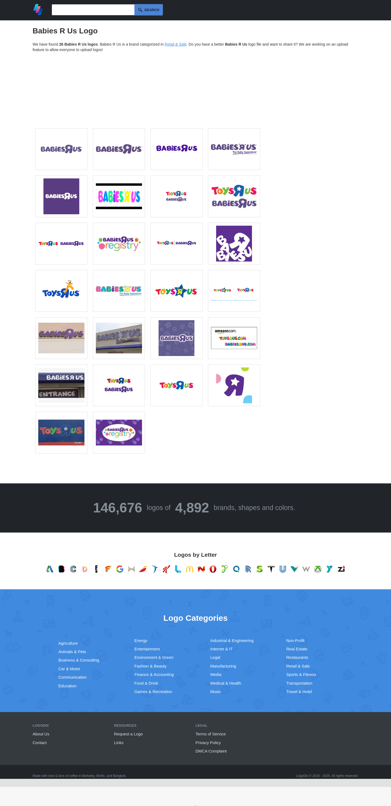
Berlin (100, 776)
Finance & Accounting (154, 674)
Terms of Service (210, 734)
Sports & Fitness (301, 674)
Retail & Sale (176, 44)
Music (215, 691)
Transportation (299, 683)
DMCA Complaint (211, 751)
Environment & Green (154, 657)
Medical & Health (225, 683)
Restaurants (297, 657)
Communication (72, 677)
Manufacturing (223, 666)
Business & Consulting (78, 660)
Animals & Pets (72, 651)
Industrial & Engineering (232, 640)
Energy (140, 640)
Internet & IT (221, 649)
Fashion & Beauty (150, 666)
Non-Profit (295, 640)
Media (216, 674)
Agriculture (68, 643)
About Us (41, 734)
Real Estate (296, 649)
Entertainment (147, 649)
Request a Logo (128, 734)
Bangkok (119, 776)
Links (119, 742)
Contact (40, 742)
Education (67, 686)
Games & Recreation (153, 691)
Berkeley (88, 776)
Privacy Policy (208, 742)
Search (151, 10)
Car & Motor (69, 668)
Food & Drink (146, 683)
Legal (215, 657)
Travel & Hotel (299, 691)
